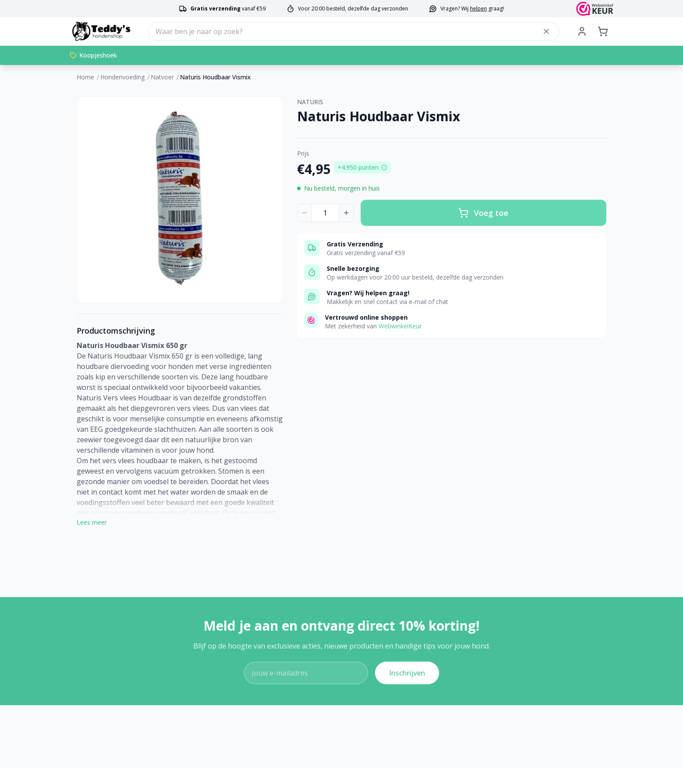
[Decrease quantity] (304, 213)
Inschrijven (407, 673)
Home (85, 77)
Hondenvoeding (122, 77)
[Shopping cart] (603, 31)
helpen (478, 8)
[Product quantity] (325, 213)
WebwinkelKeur (400, 326)
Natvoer (162, 77)
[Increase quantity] (346, 213)
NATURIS (310, 102)
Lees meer (92, 522)
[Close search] (546, 31)
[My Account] (582, 31)
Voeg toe (483, 213)
